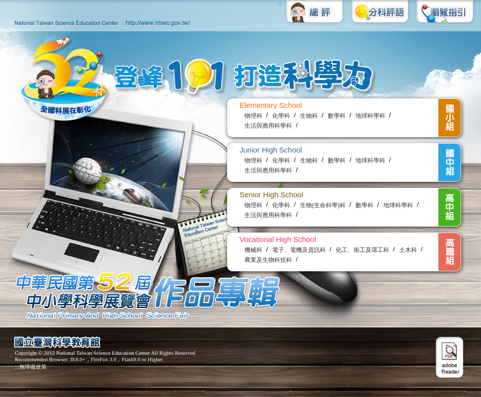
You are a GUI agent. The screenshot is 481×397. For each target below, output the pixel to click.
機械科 (253, 249)
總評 (315, 15)
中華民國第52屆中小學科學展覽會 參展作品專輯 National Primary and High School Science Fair (144, 295)
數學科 (337, 115)
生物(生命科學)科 (323, 205)
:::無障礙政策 (31, 367)
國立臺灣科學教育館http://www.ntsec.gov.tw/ (100, 15)
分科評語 (379, 15)
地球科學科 (370, 115)
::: (280, 3)
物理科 (253, 115)
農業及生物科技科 (268, 259)
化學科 (281, 115)
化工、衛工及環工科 (362, 249)
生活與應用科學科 (268, 125)
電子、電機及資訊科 (299, 249)
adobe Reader (449, 357)
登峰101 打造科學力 (189, 81)
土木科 (408, 249)
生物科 (309, 115)
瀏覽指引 (444, 15)
